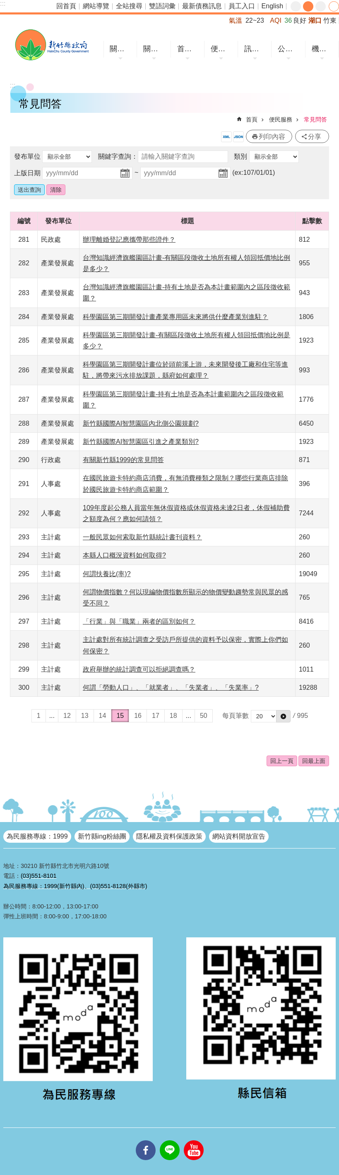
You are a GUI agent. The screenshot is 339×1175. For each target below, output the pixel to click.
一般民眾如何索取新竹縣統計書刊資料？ (142, 537)
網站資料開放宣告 (238, 836)
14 (102, 715)
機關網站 (323, 49)
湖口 (315, 20)
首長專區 (188, 49)
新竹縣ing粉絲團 (102, 836)
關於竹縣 (121, 49)
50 (203, 715)
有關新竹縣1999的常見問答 (123, 459)
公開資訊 (289, 49)
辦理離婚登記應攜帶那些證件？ (129, 239)
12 (67, 715)
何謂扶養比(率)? (107, 573)
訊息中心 (255, 49)
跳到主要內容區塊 (4, 4)
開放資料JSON (238, 136)
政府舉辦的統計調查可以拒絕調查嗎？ (139, 669)
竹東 (330, 20)
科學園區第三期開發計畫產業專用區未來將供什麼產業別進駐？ (175, 316)
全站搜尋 (129, 6)
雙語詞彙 (162, 6)
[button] (283, 716)
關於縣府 (154, 49)
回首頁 (66, 6)
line (170, 1140)
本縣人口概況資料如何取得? (124, 555)
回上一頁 (281, 761)
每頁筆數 (235, 715)
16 (138, 715)
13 (85, 715)
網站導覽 (96, 6)
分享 (334, 6)
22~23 (254, 20)
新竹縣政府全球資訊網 (51, 45)
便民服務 (222, 49)
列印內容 (272, 136)
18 (173, 715)
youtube (194, 1140)
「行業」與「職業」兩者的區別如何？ (139, 621)
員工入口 (241, 6)
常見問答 (315, 119)
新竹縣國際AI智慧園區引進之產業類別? (141, 441)
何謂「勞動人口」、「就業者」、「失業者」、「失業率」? (171, 687)
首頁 (251, 119)
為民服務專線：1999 (37, 836)
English (272, 6)
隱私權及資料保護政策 (169, 836)
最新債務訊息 (202, 6)
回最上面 (313, 761)
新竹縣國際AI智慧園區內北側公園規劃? (141, 423)
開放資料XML (226, 136)
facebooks (146, 1140)
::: (2, 3)
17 (155, 715)
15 (120, 715)
